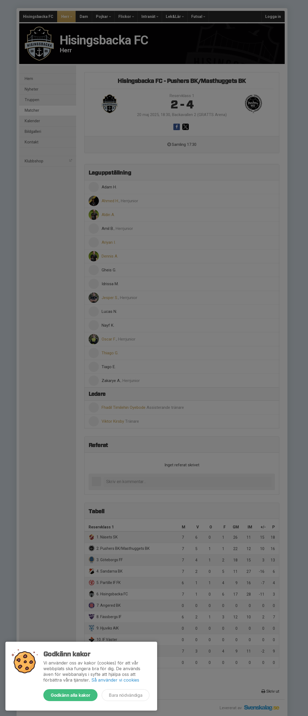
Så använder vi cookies (115, 680)
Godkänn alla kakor (70, 695)
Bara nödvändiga (125, 695)
